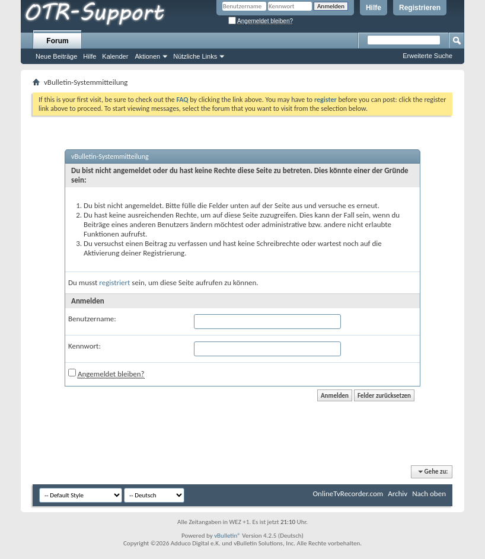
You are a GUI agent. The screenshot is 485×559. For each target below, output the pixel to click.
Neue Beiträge (56, 56)
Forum (57, 41)
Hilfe (373, 8)
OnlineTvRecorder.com (348, 493)
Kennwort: (84, 345)
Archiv (397, 493)
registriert (114, 282)
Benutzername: (92, 318)
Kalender (115, 56)
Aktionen (147, 56)
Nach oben (429, 493)
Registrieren (420, 8)
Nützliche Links (195, 56)
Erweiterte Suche (427, 55)
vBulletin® (227, 535)
